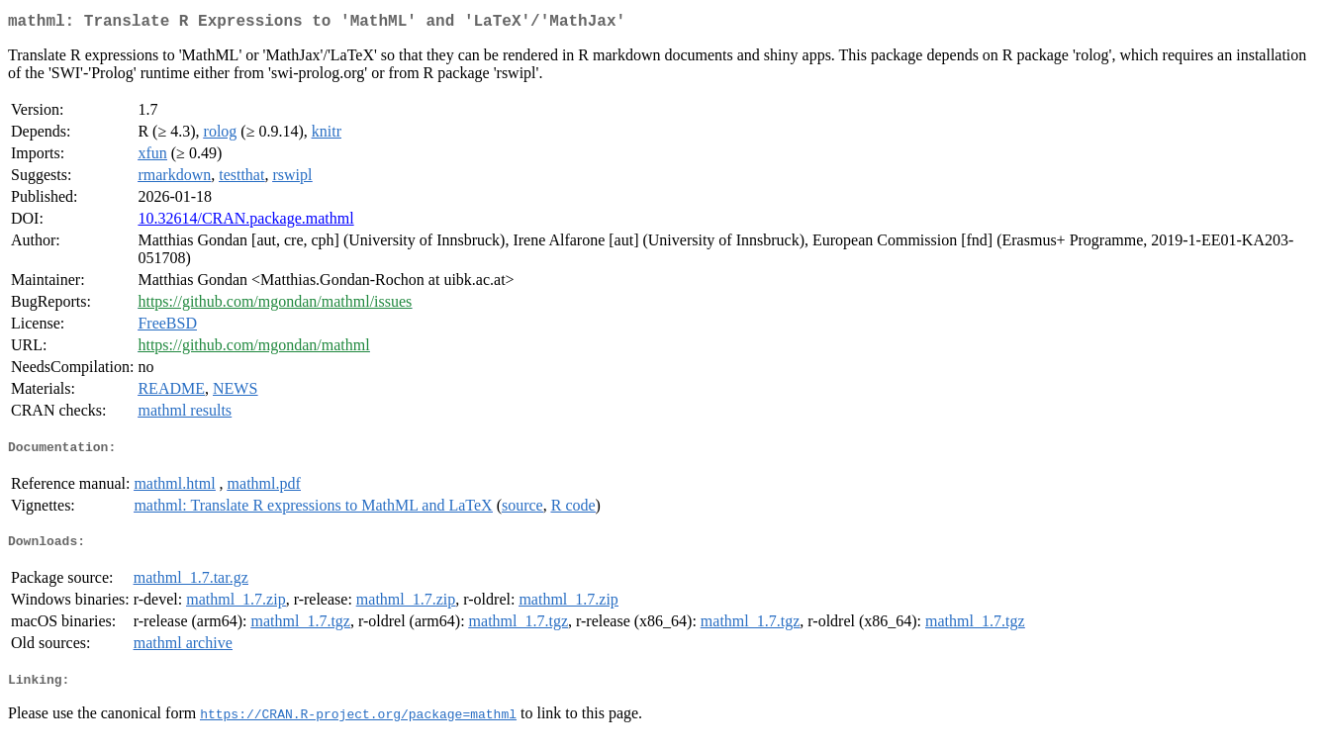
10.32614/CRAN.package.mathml (245, 222)
